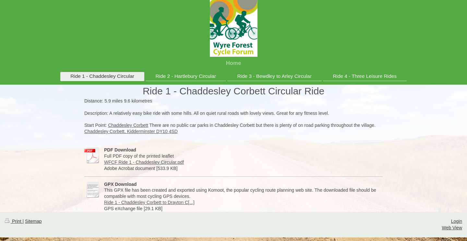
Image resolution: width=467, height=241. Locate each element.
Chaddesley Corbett (128, 125)
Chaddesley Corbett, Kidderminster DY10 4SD (131, 131)
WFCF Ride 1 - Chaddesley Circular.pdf (144, 162)
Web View (452, 227)
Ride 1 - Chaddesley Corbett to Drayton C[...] (149, 202)
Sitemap (33, 221)
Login (456, 221)
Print (14, 221)
